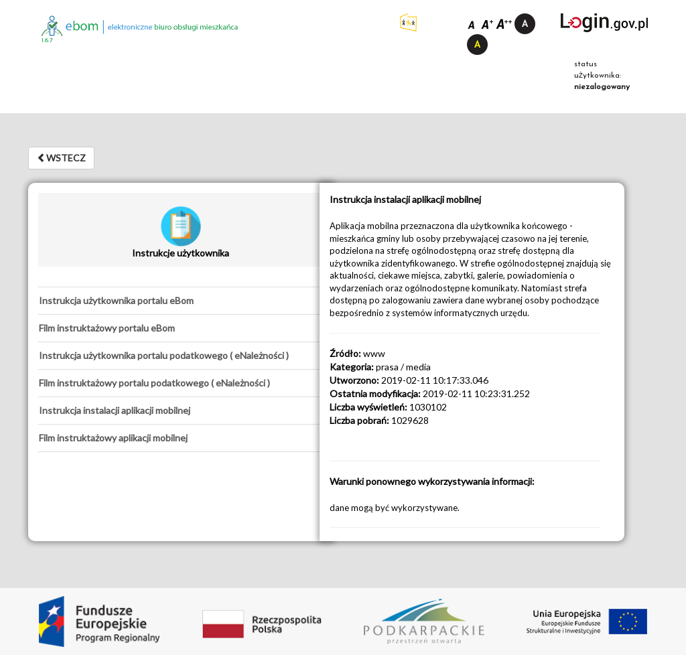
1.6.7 (47, 41)
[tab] (180, 301)
